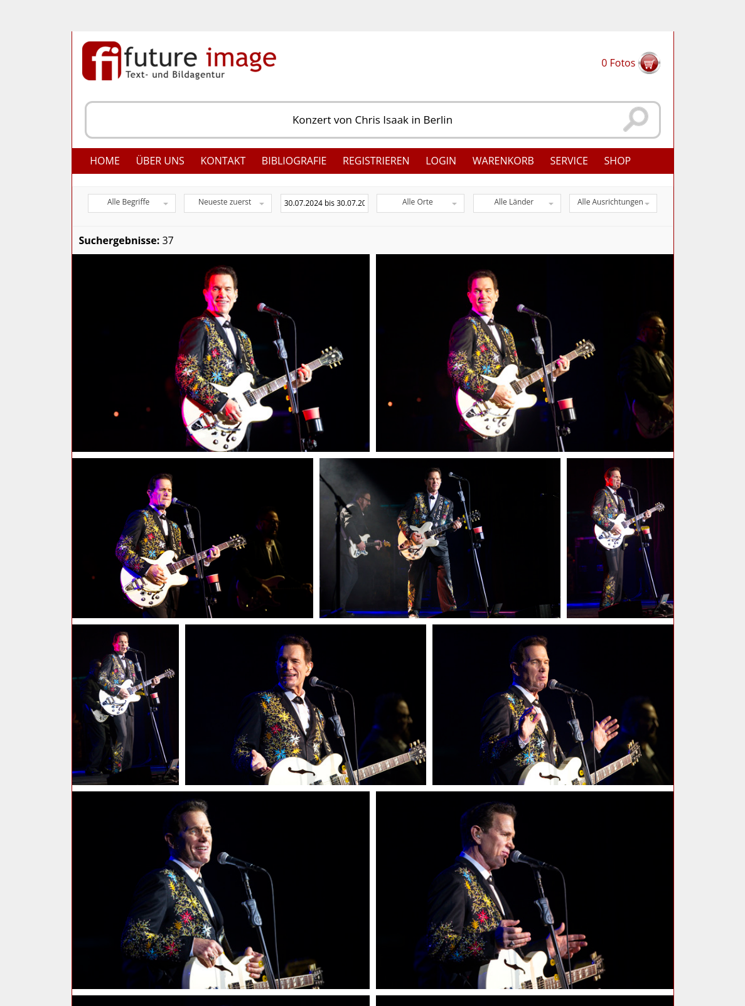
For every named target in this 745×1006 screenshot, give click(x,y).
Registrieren (376, 161)
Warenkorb (503, 161)
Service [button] (569, 161)
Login (441, 161)
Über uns (160, 161)
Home (105, 161)
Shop (617, 161)
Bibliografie (294, 161)
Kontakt (222, 161)
